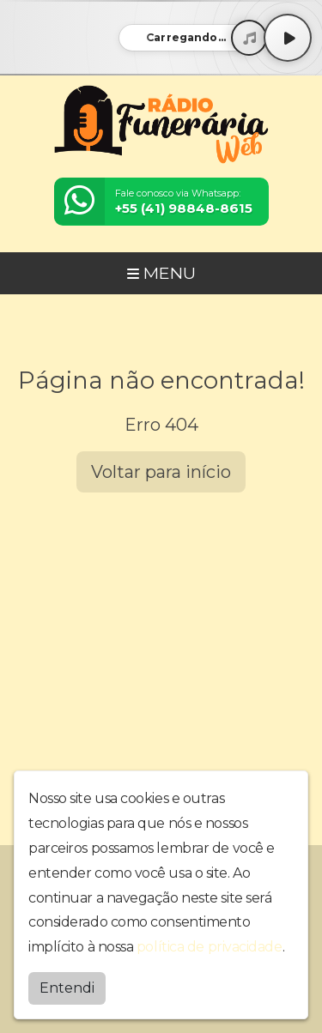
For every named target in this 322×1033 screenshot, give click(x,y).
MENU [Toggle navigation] (161, 273)
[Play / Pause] (288, 38)
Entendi (66, 988)
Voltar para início (161, 472)
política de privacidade (210, 947)
